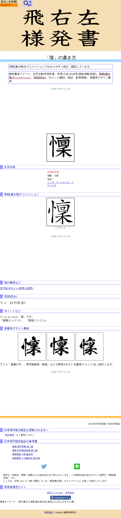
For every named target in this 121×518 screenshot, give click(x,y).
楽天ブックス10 (55, 493)
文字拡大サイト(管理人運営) (16, 288)
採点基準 (9, 435)
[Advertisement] (60, 110)
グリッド (62, 228)
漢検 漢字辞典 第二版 (22, 446)
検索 (27, 3)
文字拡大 (69, 493)
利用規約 (48, 512)
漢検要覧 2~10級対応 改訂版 (26, 458)
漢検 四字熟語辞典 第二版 (25, 450)
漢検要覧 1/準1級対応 (22, 454)
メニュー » (5, 5)
